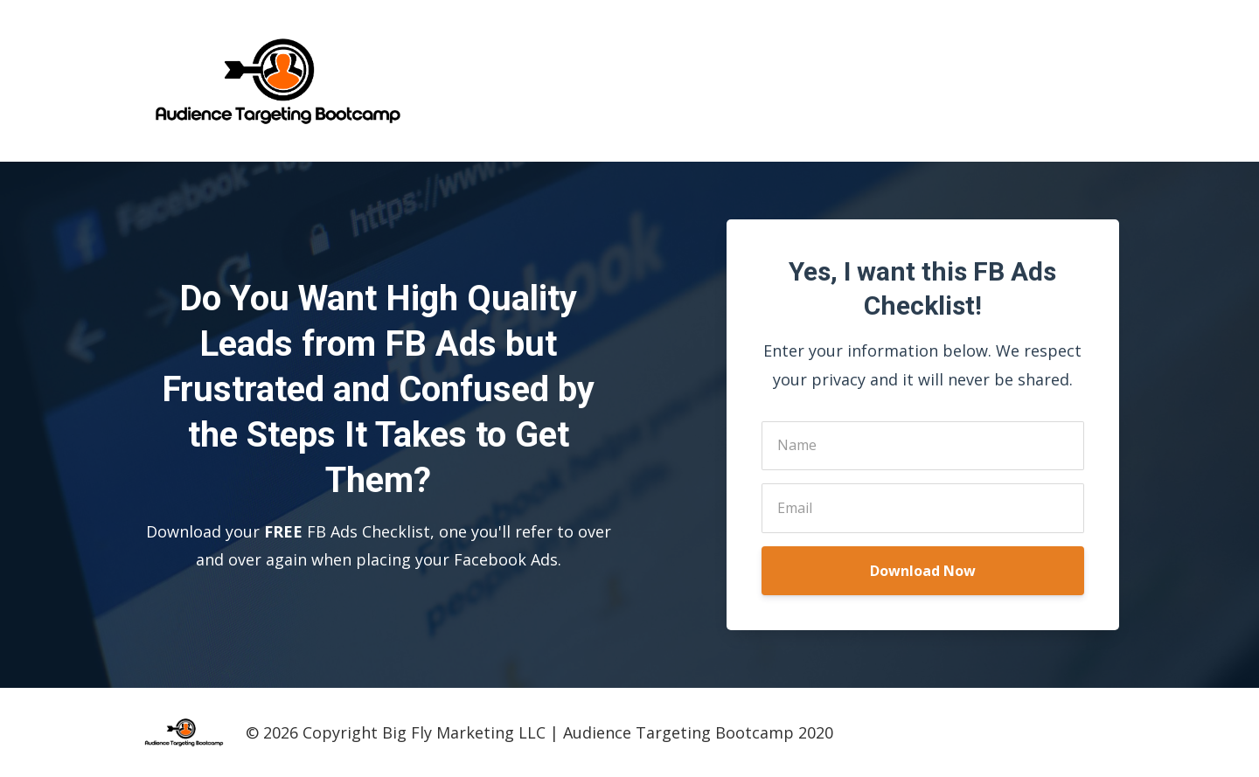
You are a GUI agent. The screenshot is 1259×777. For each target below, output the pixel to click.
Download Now (923, 570)
